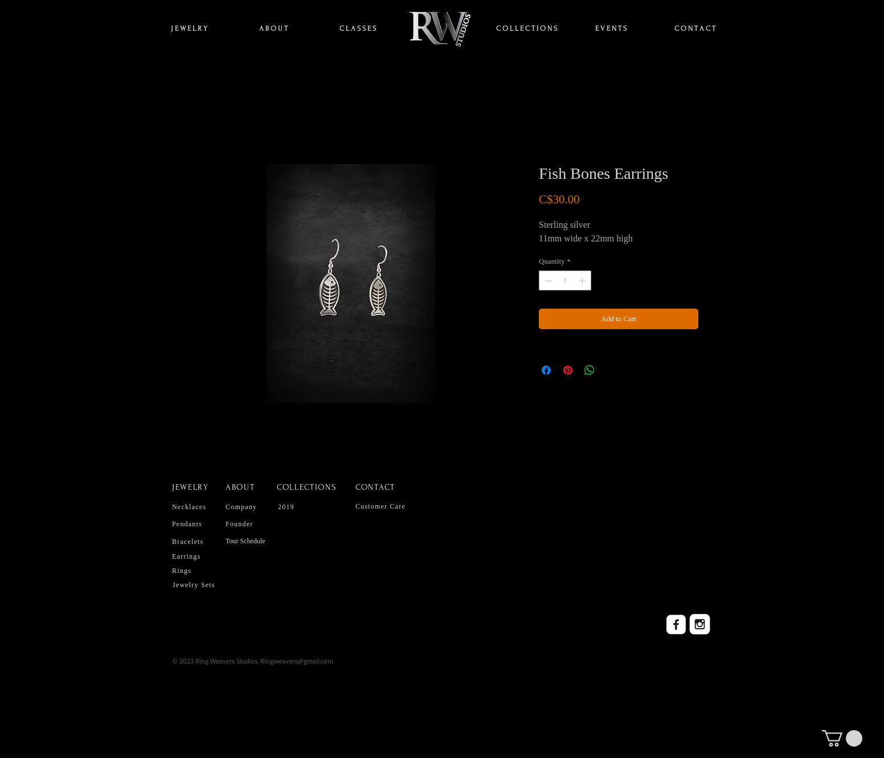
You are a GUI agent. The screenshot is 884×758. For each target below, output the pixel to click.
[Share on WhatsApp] (589, 370)
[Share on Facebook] (546, 370)
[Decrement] (547, 280)
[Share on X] (611, 370)
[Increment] (583, 280)
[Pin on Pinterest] (568, 370)
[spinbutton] (565, 280)
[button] (842, 738)
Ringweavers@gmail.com (296, 661)
